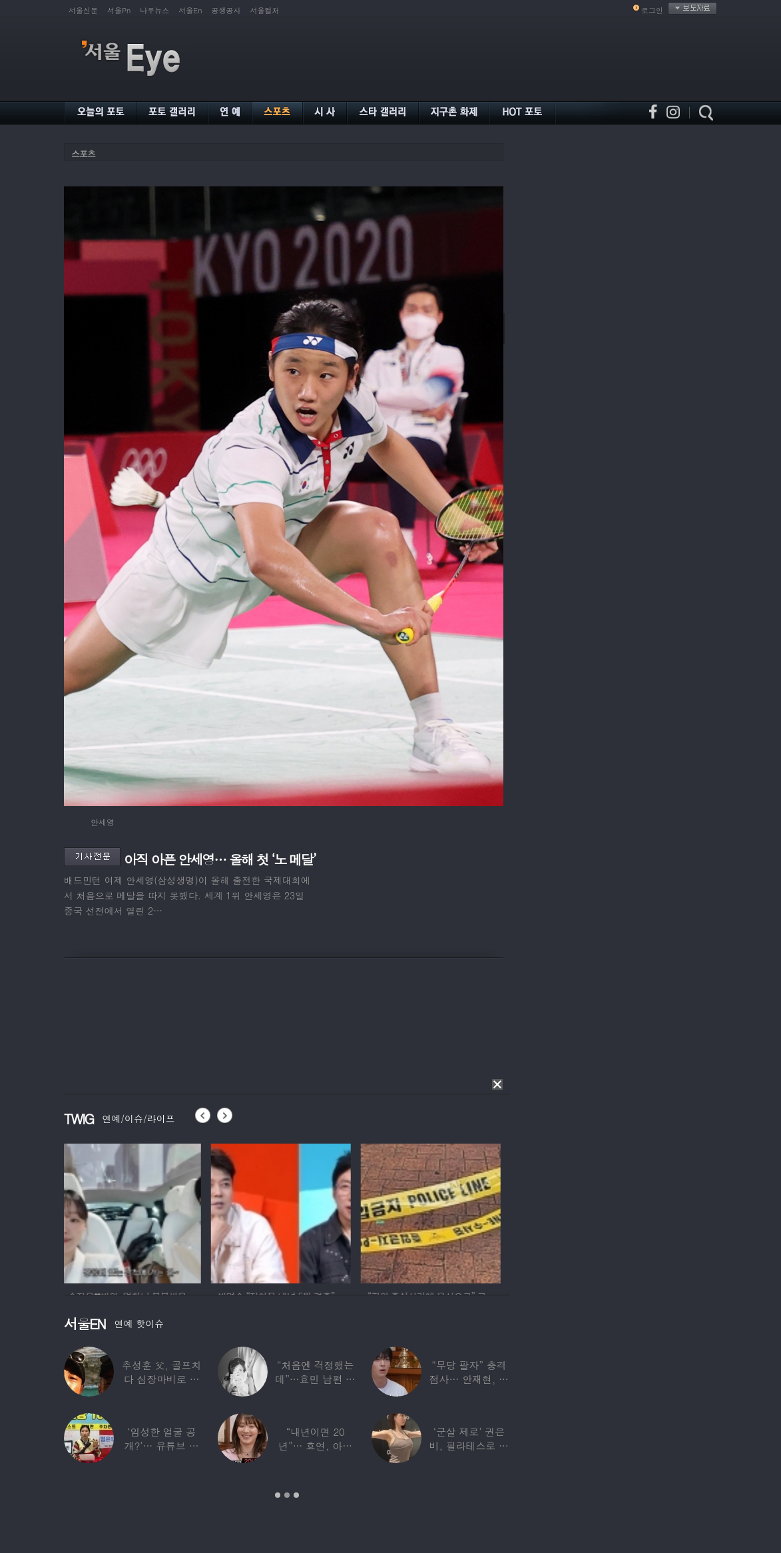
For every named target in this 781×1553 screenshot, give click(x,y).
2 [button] (287, 1495)
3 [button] (296, 1495)
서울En (190, 10)
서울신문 (83, 10)
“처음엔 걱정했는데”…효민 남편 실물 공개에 (315, 1379)
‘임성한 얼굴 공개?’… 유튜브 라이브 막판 (162, 1445)
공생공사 (226, 10)
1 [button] (277, 1495)
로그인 (652, 10)
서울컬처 (265, 10)
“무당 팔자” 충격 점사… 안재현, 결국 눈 (469, 1379)
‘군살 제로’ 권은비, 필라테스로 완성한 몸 (469, 1445)
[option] (134, 1211)
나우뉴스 (154, 10)
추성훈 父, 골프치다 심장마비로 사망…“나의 (161, 1379)
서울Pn (118, 10)
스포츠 (83, 153)
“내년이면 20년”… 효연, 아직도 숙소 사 (315, 1445)
